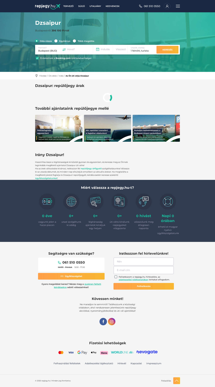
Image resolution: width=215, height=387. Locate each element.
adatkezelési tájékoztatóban (133, 279)
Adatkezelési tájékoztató (99, 363)
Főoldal (42, 76)
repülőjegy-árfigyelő (91, 168)
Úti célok (53, 76)
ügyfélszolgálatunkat (46, 178)
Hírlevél (122, 363)
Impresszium (153, 363)
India (61, 76)
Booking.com (63, 58)
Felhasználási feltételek (67, 363)
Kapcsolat (136, 363)
